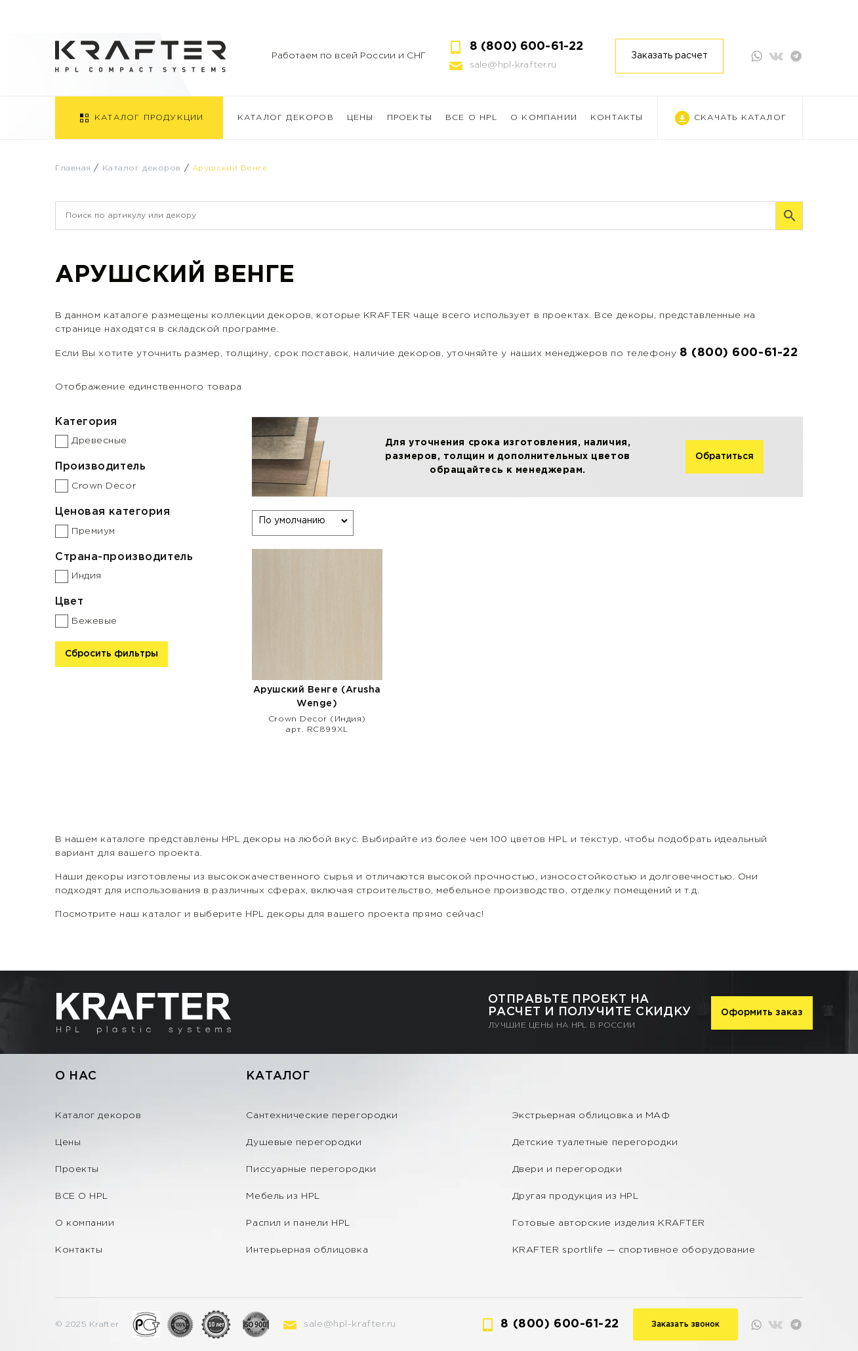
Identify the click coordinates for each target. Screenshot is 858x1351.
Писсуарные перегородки (311, 1169)
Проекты (409, 117)
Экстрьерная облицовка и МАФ (591, 1115)
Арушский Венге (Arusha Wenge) (317, 697)
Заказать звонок (685, 1324)
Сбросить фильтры (111, 654)
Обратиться (724, 456)
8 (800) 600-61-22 (526, 46)
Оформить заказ (762, 1013)
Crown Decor (104, 486)
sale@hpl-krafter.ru (513, 65)
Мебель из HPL (282, 1196)
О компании (543, 117)
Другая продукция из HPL (575, 1196)
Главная (73, 168)
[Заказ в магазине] (303, 520)
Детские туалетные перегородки (595, 1142)
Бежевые (94, 621)
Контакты (617, 117)
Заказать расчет (669, 56)
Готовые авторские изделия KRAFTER (608, 1223)
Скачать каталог (740, 117)
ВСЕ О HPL (471, 117)
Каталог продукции (148, 117)
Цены (360, 117)
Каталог (278, 1076)
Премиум (93, 531)
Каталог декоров (285, 117)
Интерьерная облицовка (307, 1250)
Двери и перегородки (567, 1169)
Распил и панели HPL (298, 1223)
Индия (87, 576)
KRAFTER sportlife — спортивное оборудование (634, 1250)
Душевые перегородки (304, 1142)
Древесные (99, 441)
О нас (76, 1076)
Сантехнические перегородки (322, 1115)
